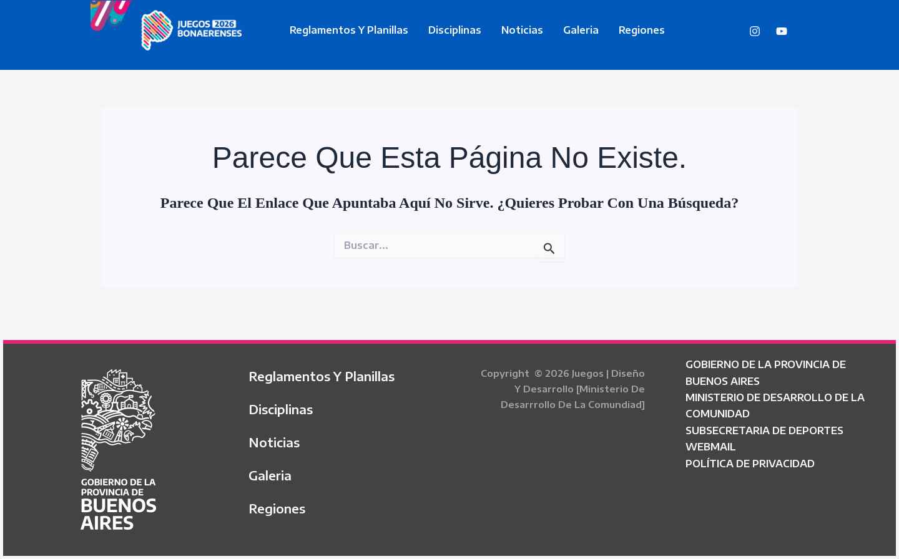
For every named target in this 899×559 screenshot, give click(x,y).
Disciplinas (454, 30)
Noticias (522, 30)
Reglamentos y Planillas (349, 30)
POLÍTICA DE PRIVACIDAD (750, 463)
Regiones (642, 30)
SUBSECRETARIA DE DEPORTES (764, 430)
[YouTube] (781, 31)
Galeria (581, 30)
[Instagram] (754, 31)
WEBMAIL (710, 446)
